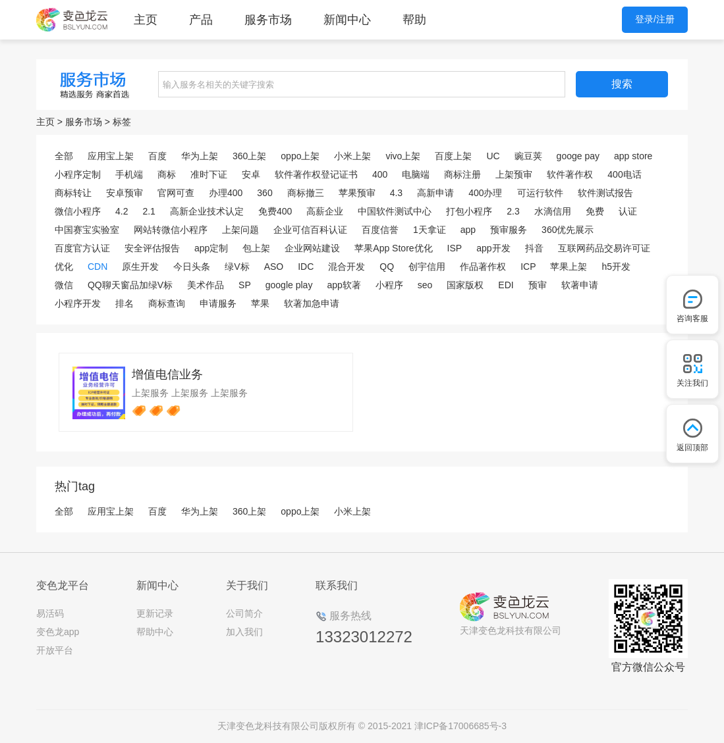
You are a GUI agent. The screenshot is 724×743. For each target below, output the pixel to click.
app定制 (211, 248)
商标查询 (166, 303)
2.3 (513, 211)
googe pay (578, 156)
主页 (145, 19)
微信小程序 (78, 211)
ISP (454, 248)
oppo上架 (300, 156)
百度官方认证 (82, 248)
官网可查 (175, 193)
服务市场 (268, 19)
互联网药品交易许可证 (604, 248)
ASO (274, 266)
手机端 (129, 174)
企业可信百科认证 (310, 229)
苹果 (260, 303)
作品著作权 (483, 266)
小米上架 (352, 156)
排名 (124, 303)
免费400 (275, 211)
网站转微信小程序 (171, 229)
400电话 (624, 174)
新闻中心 (347, 19)
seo (425, 285)
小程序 (389, 285)
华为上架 (199, 156)
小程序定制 (78, 174)
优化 (64, 266)
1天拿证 (429, 229)
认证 (628, 211)
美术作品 (205, 285)
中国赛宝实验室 (87, 229)
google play (289, 285)
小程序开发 (78, 303)
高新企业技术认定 (207, 211)
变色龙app (57, 632)
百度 (157, 156)
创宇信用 (426, 266)
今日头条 (191, 266)
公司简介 (244, 613)
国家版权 (465, 285)
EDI (505, 285)
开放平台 (54, 650)
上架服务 (150, 393)
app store (633, 156)
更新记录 (154, 613)
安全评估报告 (152, 248)
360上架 (249, 156)
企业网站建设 (312, 248)
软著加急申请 (311, 303)
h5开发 (615, 266)
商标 (166, 174)
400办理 (485, 193)
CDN (97, 266)
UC (492, 156)
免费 (595, 211)
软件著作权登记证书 (316, 174)
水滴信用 (552, 211)
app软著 (343, 285)
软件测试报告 (605, 193)
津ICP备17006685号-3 (460, 726)
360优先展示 (568, 229)
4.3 (396, 193)
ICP (528, 266)
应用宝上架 (111, 156)
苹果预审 (357, 193)
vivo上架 (402, 156)
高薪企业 (324, 211)
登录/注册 (655, 19)
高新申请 (435, 193)
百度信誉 (380, 229)
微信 (64, 285)
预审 (537, 285)
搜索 (621, 84)
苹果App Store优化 (393, 248)
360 (264, 193)
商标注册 (462, 174)
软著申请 (579, 285)
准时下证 (208, 174)
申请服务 (218, 303)
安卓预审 (124, 193)
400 (379, 174)
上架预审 (513, 174)
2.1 (148, 211)
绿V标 (237, 266)
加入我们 (244, 632)
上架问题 (240, 229)
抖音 (534, 248)
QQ (386, 266)
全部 (64, 156)
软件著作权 (570, 174)
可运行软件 (540, 193)
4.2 (121, 211)
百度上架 (453, 156)
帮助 (414, 19)
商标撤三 (305, 193)
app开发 (493, 248)
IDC (306, 266)
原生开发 (140, 266)
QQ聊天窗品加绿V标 (130, 285)
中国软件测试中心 (395, 211)
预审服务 (508, 229)
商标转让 (73, 193)
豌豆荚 (528, 156)
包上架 (256, 248)
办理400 (225, 193)
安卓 (251, 174)
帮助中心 (154, 632)
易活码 (50, 613)
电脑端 (416, 174)
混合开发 (346, 266)
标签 (122, 121)
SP (244, 285)
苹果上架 (568, 266)
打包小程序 (469, 211)
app (468, 229)
